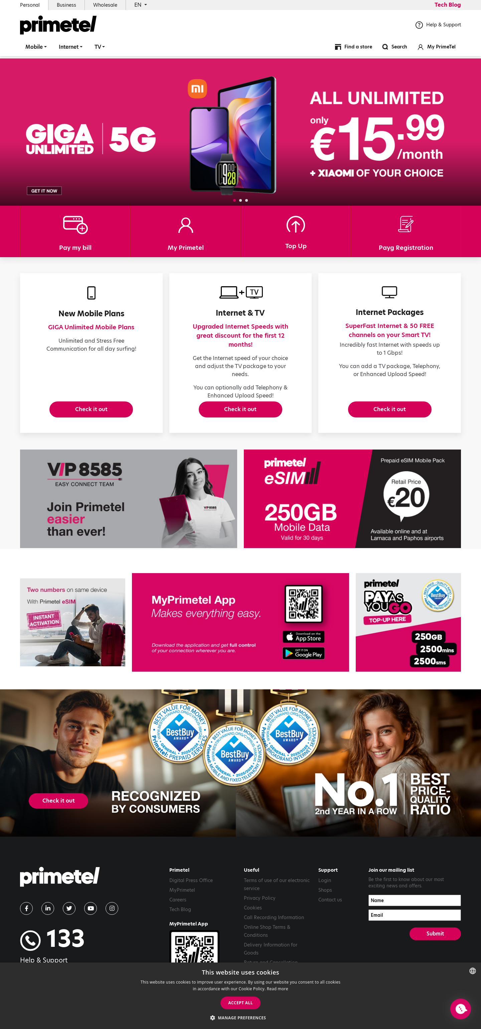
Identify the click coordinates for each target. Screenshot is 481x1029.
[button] (234, 200)
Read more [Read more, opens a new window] (277, 989)
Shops (325, 897)
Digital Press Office (191, 887)
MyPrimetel (182, 897)
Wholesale (105, 5)
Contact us (330, 907)
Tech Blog (448, 5)
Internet (68, 48)
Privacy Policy (260, 905)
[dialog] (240, 996)
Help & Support (438, 26)
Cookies (253, 915)
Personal (30, 5)
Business (66, 5)
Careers (177, 907)
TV (98, 48)
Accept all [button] (240, 1003)
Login (324, 887)
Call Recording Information (274, 924)
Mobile (34, 48)
